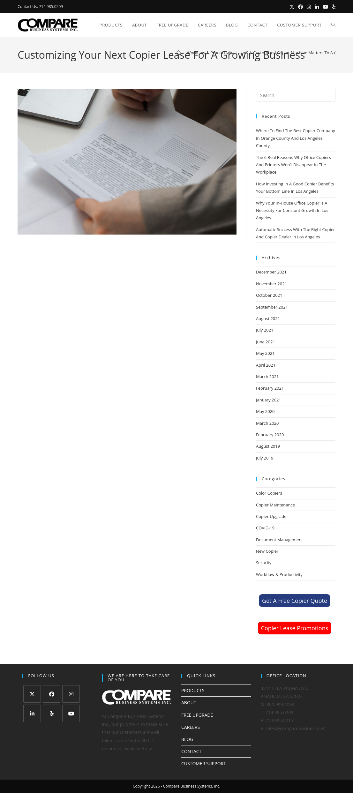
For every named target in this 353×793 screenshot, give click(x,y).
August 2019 (268, 446)
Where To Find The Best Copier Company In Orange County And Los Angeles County (295, 138)
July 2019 (264, 458)
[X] (32, 694)
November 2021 (271, 284)
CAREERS (190, 727)
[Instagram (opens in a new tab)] (309, 7)
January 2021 (268, 400)
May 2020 (265, 411)
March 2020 (267, 423)
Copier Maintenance (275, 505)
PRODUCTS (193, 690)
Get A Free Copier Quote (294, 600)
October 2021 (269, 295)
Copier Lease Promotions (294, 628)
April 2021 (265, 365)
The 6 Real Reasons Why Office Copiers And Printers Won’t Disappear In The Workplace (293, 164)
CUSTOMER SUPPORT (203, 763)
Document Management (279, 539)
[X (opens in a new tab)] (292, 7)
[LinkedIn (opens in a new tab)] (317, 7)
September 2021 (272, 307)
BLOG (187, 739)
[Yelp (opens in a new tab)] (332, 7)
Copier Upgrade (271, 516)
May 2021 (265, 353)
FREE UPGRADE (197, 715)
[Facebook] (51, 694)
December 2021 (271, 272)
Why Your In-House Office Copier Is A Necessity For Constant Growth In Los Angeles (292, 210)
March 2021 (267, 376)
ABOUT (188, 702)
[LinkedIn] (32, 713)
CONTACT (191, 751)
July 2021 (264, 330)
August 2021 (268, 318)
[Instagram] (71, 694)
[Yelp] (51, 713)
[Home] (179, 53)
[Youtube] (71, 713)
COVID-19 (265, 528)
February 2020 (270, 435)
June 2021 (265, 342)
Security (263, 562)
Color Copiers (269, 493)
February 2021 (270, 388)
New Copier (267, 551)
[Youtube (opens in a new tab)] (325, 7)
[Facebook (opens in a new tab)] (300, 7)
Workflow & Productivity (279, 574)
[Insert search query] (295, 95)
